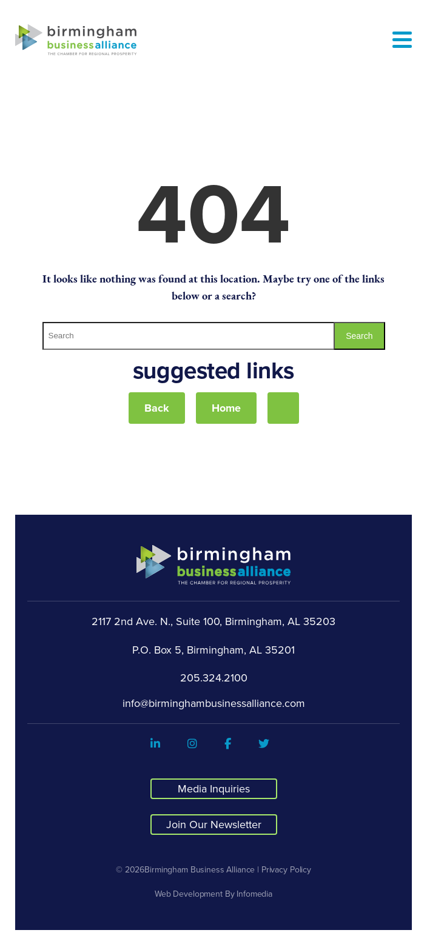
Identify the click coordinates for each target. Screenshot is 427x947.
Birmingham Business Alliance (199, 869)
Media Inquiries (214, 788)
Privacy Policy (286, 869)
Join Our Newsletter (213, 824)
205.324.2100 (213, 677)
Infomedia (254, 894)
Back (156, 408)
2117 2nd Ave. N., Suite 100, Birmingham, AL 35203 (213, 621)
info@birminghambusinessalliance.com (214, 703)
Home (226, 408)
